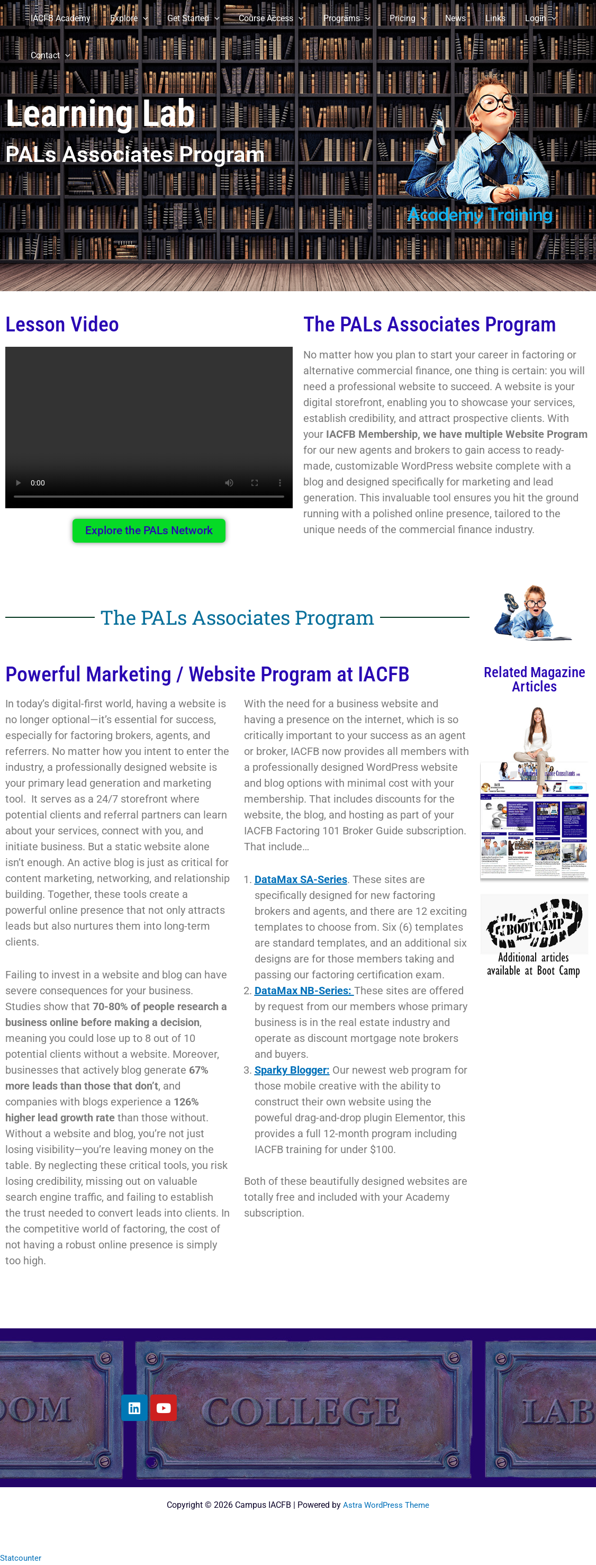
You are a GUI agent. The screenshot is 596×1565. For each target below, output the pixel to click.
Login (520, 18)
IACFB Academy (59, 18)
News (439, 18)
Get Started (187, 18)
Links (477, 18)
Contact (49, 55)
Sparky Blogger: (292, 1070)
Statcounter (21, 1558)
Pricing (394, 18)
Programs (335, 18)
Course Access (262, 18)
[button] (139, 18)
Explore (125, 18)
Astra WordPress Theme (386, 1505)
